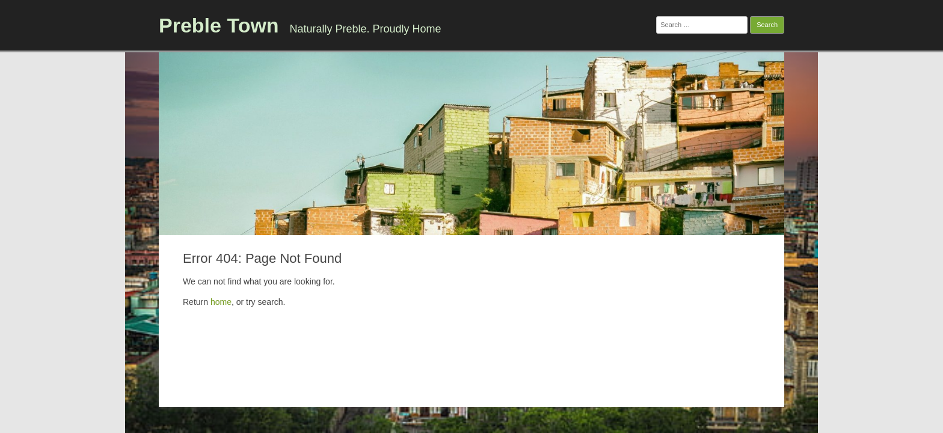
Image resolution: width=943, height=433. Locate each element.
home (221, 302)
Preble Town (219, 25)
